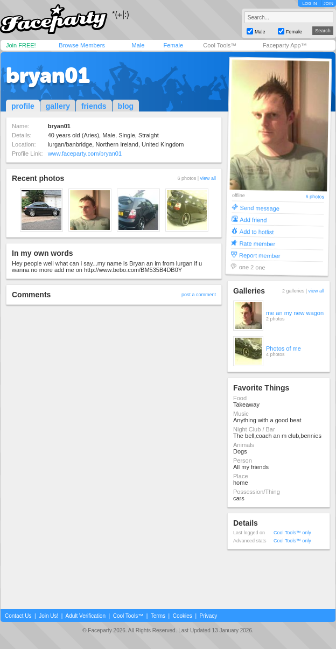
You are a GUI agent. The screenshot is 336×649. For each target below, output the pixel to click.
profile (22, 106)
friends (94, 106)
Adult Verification (85, 616)
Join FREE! (21, 45)
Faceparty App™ (285, 45)
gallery (58, 106)
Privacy (209, 616)
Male (137, 45)
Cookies (182, 616)
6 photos (314, 197)
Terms (158, 616)
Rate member (257, 243)
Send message (260, 207)
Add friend (253, 219)
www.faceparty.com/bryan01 (85, 153)
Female (173, 45)
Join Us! (48, 616)
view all (208, 178)
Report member (260, 255)
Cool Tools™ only (292, 532)
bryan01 (48, 75)
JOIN (328, 3)
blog (126, 106)
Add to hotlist (257, 231)
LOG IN (309, 3)
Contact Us (18, 616)
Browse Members (82, 45)
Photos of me (283, 348)
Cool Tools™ (219, 45)
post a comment (198, 294)
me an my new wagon (295, 313)
